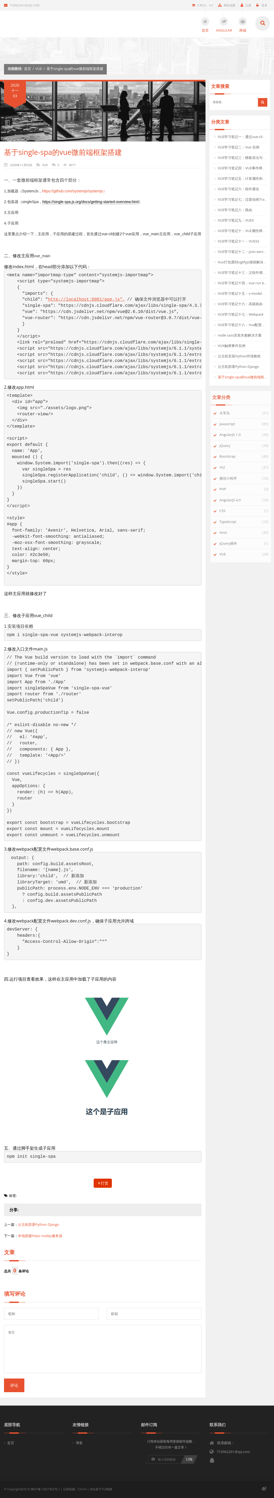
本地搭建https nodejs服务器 (40, 1235)
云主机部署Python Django (38, 1224)
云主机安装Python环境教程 (239, 356)
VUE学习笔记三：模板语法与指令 (243, 157)
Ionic (227, 532)
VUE (39, 68)
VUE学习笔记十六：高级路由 (240, 303)
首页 (27, 68)
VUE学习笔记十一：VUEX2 (238, 241)
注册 (246, 5)
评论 (14, 1385)
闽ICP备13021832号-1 (45, 1489)
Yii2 (226, 467)
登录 (261, 5)
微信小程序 (232, 478)
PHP (226, 489)
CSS (226, 510)
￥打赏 (102, 1183)
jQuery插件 (232, 543)
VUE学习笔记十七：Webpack (241, 314)
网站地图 (226, 5)
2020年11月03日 (21, 165)
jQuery (228, 445)
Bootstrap (231, 456)
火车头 (228, 412)
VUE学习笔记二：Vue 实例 (238, 147)
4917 (72, 165)
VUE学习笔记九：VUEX (236, 220)
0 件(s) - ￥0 (202, 5)
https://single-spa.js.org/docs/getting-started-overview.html (90, 202)
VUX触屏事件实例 (231, 345)
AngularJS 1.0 (234, 434)
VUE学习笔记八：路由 (235, 209)
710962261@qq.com (22, 5)
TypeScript (231, 521)
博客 (79, 1442)
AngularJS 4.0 (234, 500)
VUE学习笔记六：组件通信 (238, 188)
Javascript (231, 423)
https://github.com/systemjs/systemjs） (74, 191)
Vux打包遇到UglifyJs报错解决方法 (244, 262)
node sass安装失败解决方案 (240, 335)
